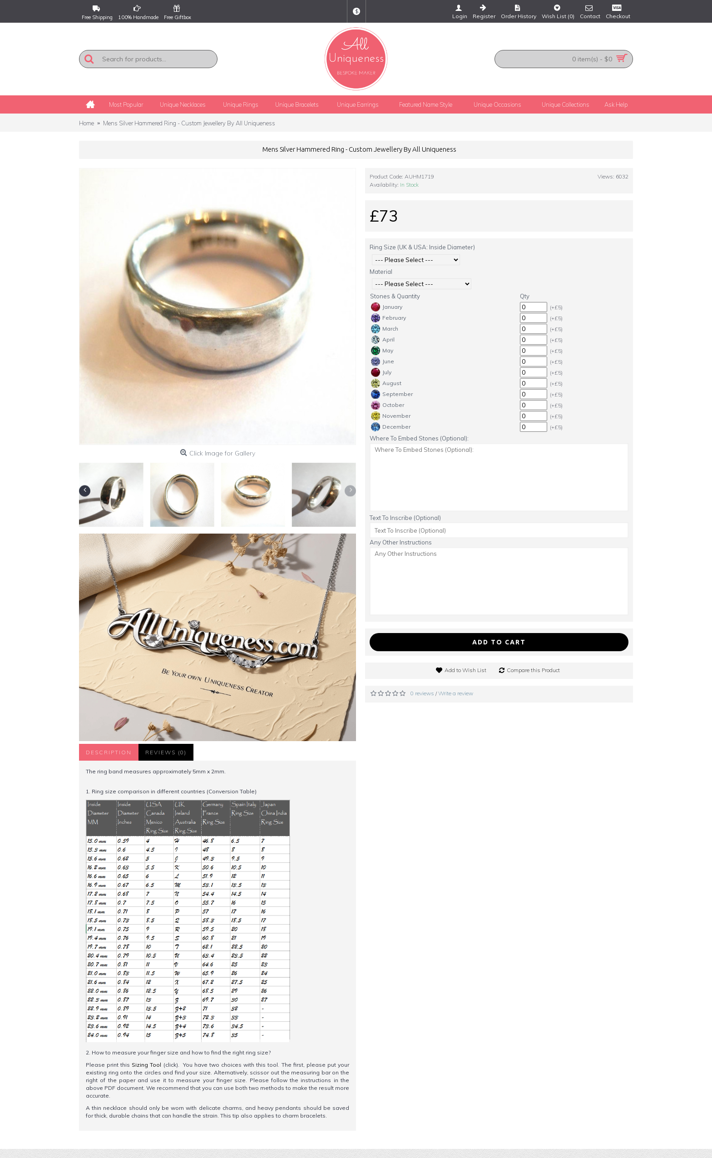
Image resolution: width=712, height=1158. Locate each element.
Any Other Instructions (401, 542)
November (390, 416)
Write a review (455, 693)
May (382, 350)
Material (381, 271)
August (386, 383)
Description (109, 752)
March (384, 328)
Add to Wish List (465, 670)
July (381, 372)
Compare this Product (533, 670)
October (387, 405)
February (388, 317)
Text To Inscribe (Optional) (405, 517)
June (382, 361)
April (383, 339)
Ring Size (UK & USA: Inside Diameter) (422, 247)
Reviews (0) (166, 752)
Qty (524, 296)
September (392, 394)
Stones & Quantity (395, 296)
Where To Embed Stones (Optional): (419, 438)
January (386, 307)
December (390, 426)
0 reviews (422, 693)
